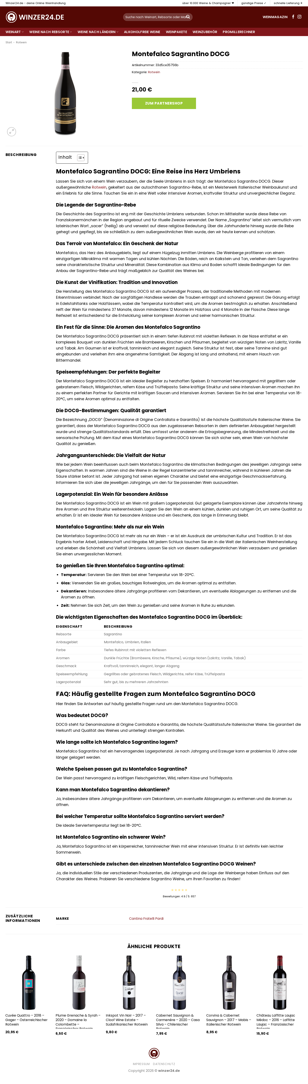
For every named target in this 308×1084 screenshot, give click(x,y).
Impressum (141, 1064)
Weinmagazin (275, 17)
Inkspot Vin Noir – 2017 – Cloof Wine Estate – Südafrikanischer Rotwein (127, 1020)
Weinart (15, 31)
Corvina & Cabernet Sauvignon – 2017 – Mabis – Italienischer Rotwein (228, 1020)
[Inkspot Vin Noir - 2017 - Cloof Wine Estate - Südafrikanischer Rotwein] (129, 982)
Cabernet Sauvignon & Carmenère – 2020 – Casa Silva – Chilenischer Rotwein (178, 1022)
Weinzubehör (205, 31)
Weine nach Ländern (98, 31)
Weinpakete (176, 31)
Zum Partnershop (164, 103)
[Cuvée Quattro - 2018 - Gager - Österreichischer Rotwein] (28, 982)
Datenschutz (164, 1064)
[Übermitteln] (188, 17)
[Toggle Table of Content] (79, 157)
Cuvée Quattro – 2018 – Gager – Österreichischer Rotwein (26, 1020)
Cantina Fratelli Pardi (146, 918)
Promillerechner (239, 31)
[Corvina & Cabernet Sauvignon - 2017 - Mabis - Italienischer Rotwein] (229, 982)
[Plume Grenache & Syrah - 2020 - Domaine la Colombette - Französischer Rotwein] (79, 982)
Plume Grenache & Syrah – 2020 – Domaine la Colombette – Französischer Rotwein (78, 1022)
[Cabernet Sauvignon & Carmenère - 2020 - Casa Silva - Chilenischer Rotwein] (179, 982)
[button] (11, 131)
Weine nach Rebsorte (50, 31)
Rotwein (21, 42)
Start (9, 42)
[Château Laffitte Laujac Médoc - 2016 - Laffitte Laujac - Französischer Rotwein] (279, 982)
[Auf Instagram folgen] (299, 17)
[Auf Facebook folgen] (293, 17)
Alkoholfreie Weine (142, 31)
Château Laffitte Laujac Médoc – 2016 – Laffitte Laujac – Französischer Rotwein (275, 1022)
